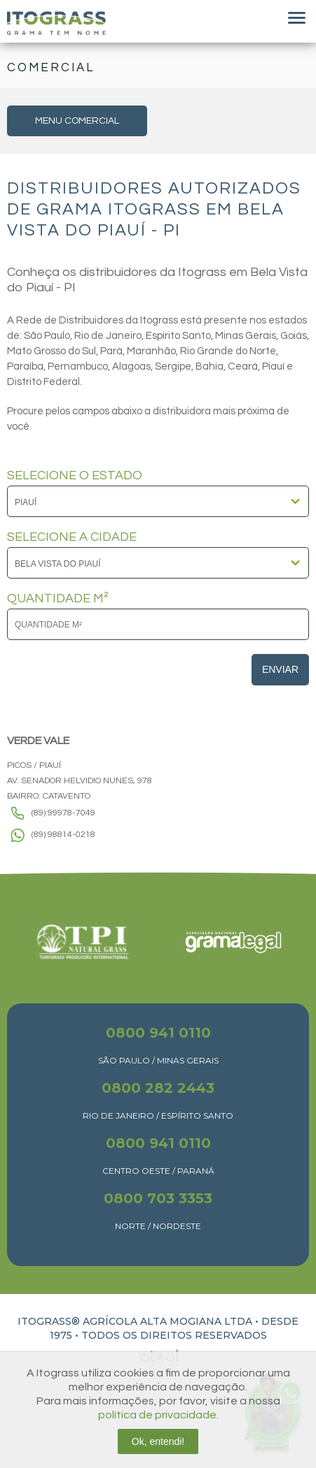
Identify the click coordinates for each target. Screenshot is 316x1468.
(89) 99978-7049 (63, 812)
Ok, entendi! (158, 1441)
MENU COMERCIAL (77, 121)
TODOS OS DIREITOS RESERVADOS (174, 1335)
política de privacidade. (158, 1414)
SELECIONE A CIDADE (72, 537)
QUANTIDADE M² (58, 599)
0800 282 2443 (158, 1088)
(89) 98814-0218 (63, 834)
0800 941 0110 (158, 1032)
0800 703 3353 (158, 1198)
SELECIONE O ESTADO (74, 476)
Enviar (280, 669)
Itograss (56, 23)
